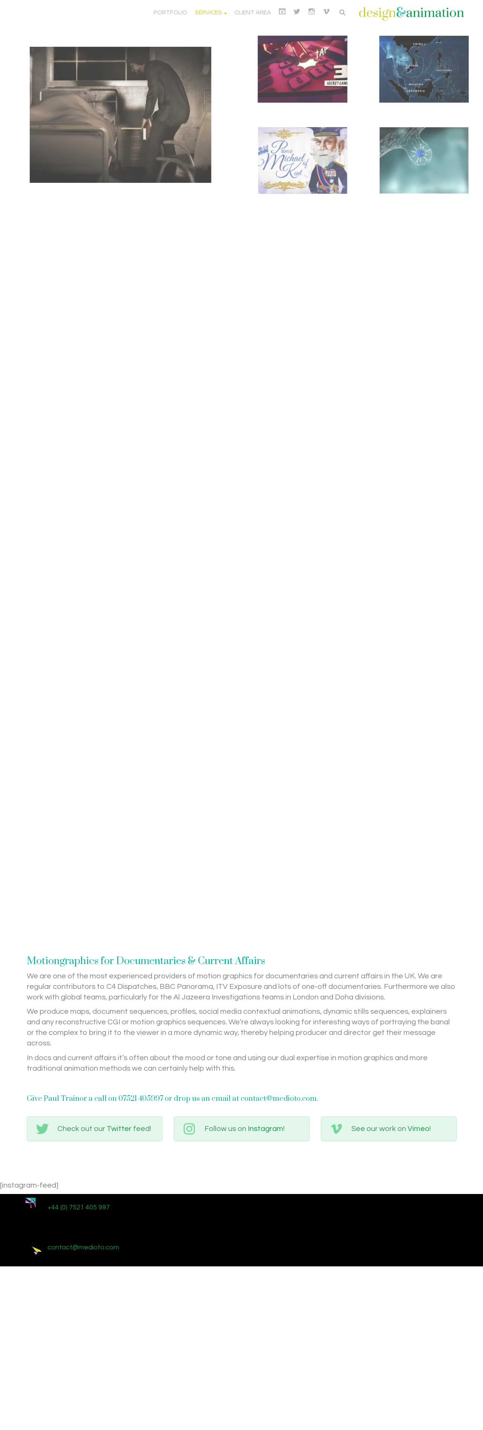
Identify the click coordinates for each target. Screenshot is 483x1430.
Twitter (119, 1291)
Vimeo (418, 1291)
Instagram (265, 1291)
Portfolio (170, 12)
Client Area (253, 12)
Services (211, 12)
